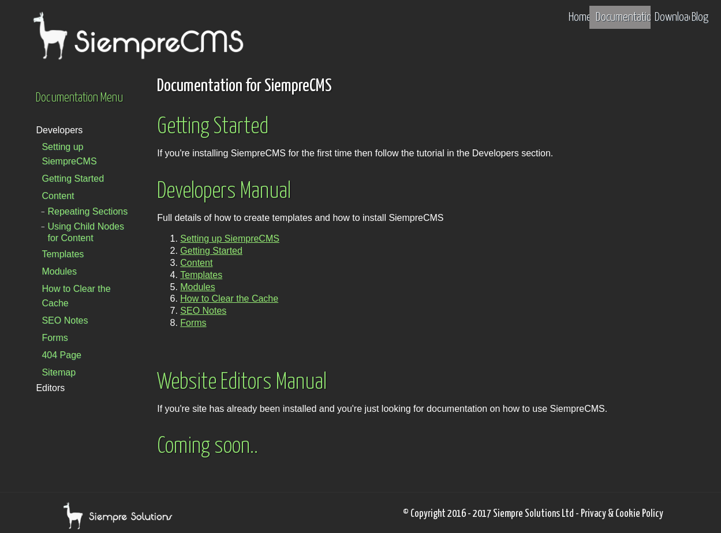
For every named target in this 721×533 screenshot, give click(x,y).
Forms (55, 338)
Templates (63, 254)
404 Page (61, 355)
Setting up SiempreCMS (69, 154)
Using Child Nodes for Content (85, 232)
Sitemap (59, 372)
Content (58, 196)
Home (580, 17)
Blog (700, 17)
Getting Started (73, 178)
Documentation (626, 17)
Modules (59, 271)
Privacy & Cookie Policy (622, 514)
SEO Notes (65, 320)
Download (674, 17)
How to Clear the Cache (76, 296)
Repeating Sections (87, 211)
